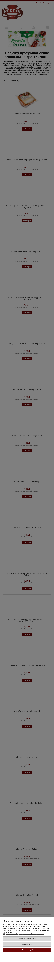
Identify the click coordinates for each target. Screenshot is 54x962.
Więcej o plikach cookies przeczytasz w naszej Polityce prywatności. (23, 934)
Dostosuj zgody (27, 944)
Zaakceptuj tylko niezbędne (27, 939)
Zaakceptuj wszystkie (27, 950)
